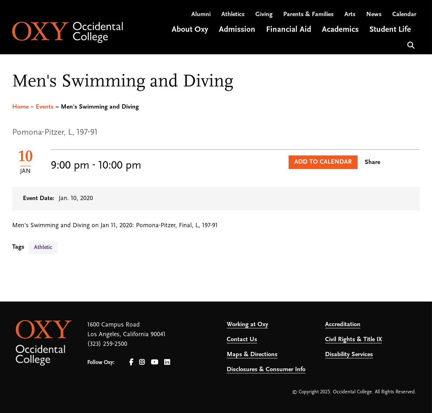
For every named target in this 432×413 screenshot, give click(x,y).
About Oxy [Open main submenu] (190, 30)
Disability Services (349, 354)
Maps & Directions (252, 354)
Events (45, 107)
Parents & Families (308, 14)
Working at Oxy (247, 324)
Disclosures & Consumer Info (266, 369)
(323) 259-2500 (107, 344)
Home (20, 107)
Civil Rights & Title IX (353, 339)
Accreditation (342, 324)
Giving (264, 14)
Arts (349, 14)
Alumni (201, 14)
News (374, 14)
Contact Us (242, 339)
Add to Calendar (323, 162)
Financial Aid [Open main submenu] (288, 30)
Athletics (233, 14)
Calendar (404, 14)
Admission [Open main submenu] (237, 30)
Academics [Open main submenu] (340, 30)
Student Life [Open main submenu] (390, 30)
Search (410, 44)
